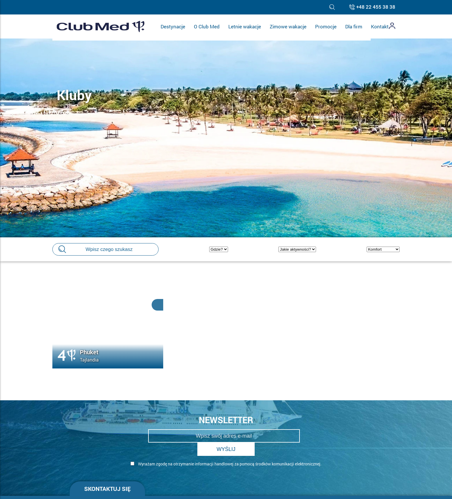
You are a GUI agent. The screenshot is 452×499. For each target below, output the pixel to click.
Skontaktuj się (107, 475)
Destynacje (173, 26)
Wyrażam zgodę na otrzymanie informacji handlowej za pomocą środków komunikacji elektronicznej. (217, 450)
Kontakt (380, 26)
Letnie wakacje (244, 26)
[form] (226, 457)
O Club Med (207, 26)
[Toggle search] (332, 7)
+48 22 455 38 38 (375, 7)
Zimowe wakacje (288, 26)
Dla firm (353, 26)
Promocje (326, 26)
